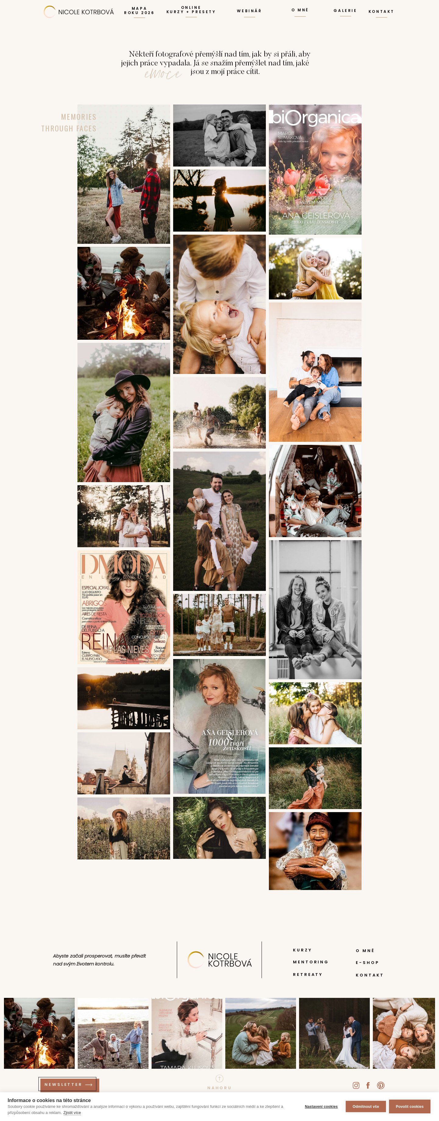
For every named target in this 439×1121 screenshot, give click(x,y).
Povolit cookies (409, 1107)
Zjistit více (72, 1112)
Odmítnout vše (366, 1107)
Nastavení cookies (321, 1107)
